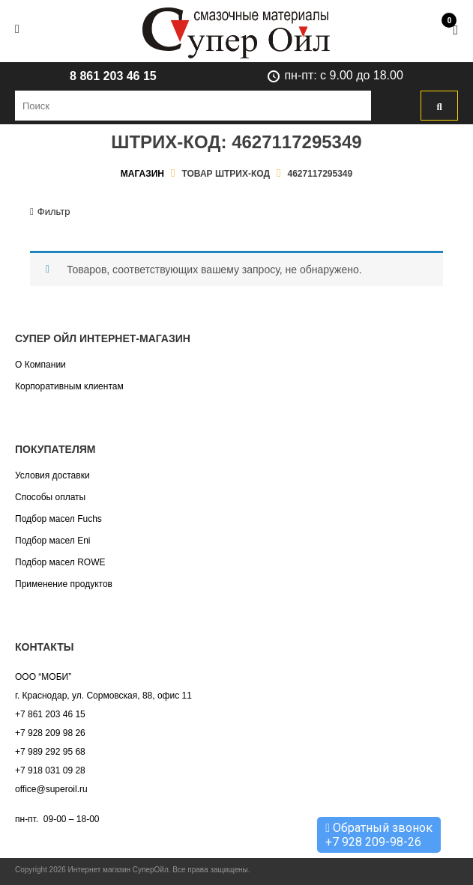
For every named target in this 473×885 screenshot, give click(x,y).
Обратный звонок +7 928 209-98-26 (379, 835)
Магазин (142, 173)
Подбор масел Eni (52, 540)
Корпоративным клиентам (69, 386)
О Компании (40, 364)
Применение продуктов (63, 584)
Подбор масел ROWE (60, 562)
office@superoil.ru (51, 789)
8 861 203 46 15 (113, 76)
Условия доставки (52, 475)
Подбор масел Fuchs (58, 519)
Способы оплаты (50, 497)
